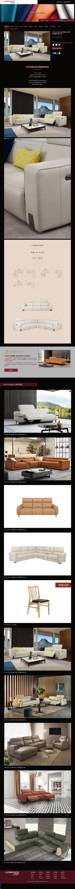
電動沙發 (7, 26)
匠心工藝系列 (52, 26)
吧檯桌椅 (31, 26)
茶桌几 (35, 26)
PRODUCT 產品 (44, 20)
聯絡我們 (48, 878)
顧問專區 (63, 872)
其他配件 (46, 26)
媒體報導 (48, 872)
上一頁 (59, 26)
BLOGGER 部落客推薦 (58, 20)
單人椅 (21, 26)
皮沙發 (11, 26)
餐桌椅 (25, 26)
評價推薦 (55, 872)
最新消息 (41, 872)
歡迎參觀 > (11, 370)
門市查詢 (41, 878)
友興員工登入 (63, 878)
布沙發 (16, 26)
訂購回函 (55, 878)
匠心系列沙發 (71, 20)
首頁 (6, 28)
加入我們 (63, 876)
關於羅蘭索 (33, 872)
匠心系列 (33, 874)
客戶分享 (63, 874)
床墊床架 (41, 26)
